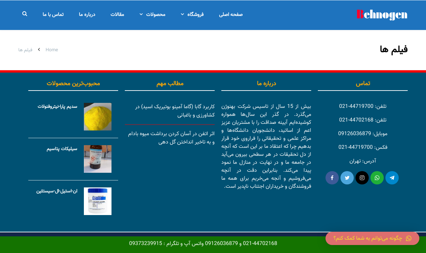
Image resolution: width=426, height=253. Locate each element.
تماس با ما (53, 15)
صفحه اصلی (231, 15)
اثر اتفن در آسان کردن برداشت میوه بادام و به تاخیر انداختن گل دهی (171, 138)
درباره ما (87, 15)
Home (52, 50)
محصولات (155, 15)
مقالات (117, 15)
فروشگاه (195, 15)
